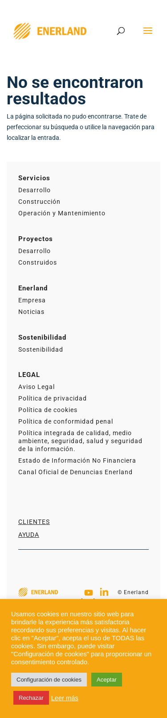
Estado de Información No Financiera (77, 460)
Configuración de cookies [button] (48, 679)
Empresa (32, 300)
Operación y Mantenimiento (62, 213)
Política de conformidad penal (65, 421)
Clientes (34, 521)
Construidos (37, 262)
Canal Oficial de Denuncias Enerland (75, 472)
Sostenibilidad (40, 349)
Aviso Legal (36, 386)
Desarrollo (34, 190)
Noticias (31, 311)
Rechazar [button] (31, 697)
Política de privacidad (52, 398)
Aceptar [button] (107, 679)
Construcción (39, 201)
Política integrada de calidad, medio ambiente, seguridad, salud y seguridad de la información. (80, 440)
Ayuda (28, 534)
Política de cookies (47, 409)
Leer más (64, 698)
